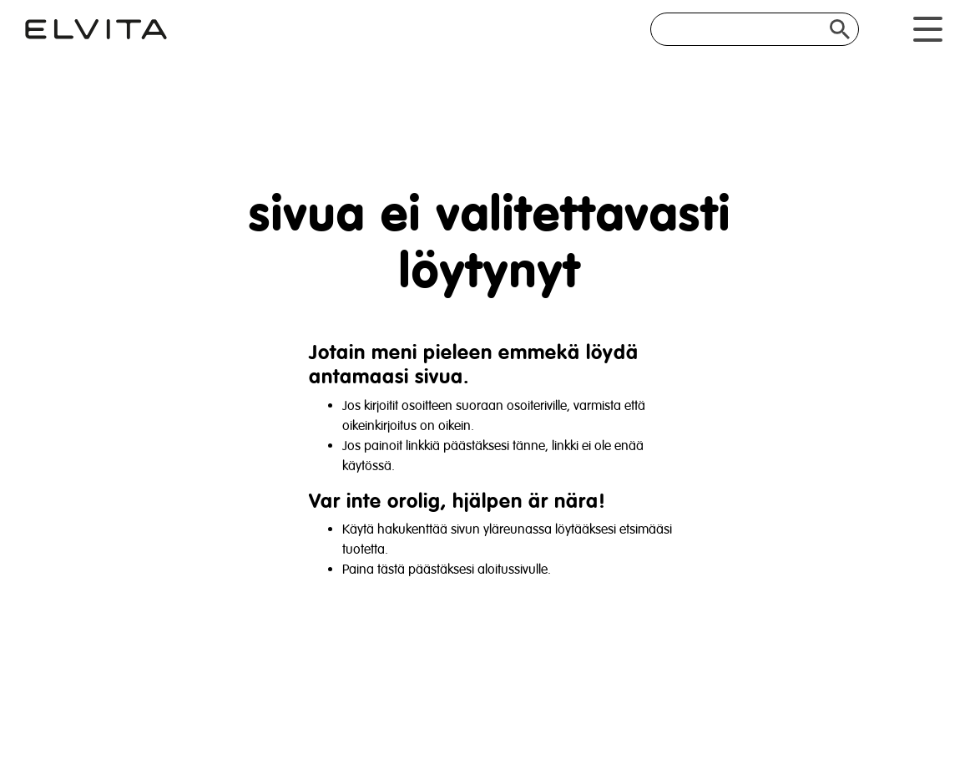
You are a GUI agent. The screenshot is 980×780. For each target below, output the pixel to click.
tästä (391, 569)
